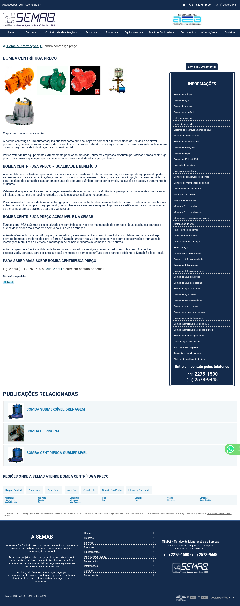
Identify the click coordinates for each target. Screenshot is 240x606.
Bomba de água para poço (187, 288)
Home (10, 32)
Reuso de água (181, 247)
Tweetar (8, 282)
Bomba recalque (182, 153)
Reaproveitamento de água (187, 241)
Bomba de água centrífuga (187, 277)
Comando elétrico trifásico (187, 159)
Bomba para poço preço (186, 306)
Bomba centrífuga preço (186, 265)
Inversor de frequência (185, 200)
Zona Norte (34, 490)
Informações (209, 32)
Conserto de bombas (184, 165)
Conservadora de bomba (186, 171)
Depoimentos (188, 32)
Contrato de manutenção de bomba (191, 183)
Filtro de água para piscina (187, 341)
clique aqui (54, 269)
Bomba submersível (184, 112)
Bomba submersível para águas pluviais (193, 330)
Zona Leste (89, 490)
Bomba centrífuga (183, 94)
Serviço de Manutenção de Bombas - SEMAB (43, 21)
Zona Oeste (53, 490)
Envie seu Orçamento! (202, 66)
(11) (225, 4)
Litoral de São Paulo (139, 490)
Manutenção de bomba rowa (188, 212)
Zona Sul (71, 490)
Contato (229, 32)
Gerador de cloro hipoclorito (187, 188)
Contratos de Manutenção (61, 32)
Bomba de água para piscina (188, 283)
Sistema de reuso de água (187, 135)
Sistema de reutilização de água (190, 359)
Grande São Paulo (112, 490)
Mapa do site (91, 575)
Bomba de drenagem (184, 147)
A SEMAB (42, 537)
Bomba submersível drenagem (189, 318)
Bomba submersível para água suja (191, 324)
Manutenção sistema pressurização (191, 218)
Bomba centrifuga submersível (189, 271)
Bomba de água (181, 100)
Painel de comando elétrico (187, 353)
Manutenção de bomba (185, 206)
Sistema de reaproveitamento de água (192, 130)
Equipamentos (134, 32)
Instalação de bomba (184, 194)
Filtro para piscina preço (186, 347)
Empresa (31, 32)
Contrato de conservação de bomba (191, 177)
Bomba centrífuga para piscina (189, 259)
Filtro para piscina (183, 118)
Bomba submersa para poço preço (191, 312)
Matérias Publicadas (161, 32)
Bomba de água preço (185, 294)
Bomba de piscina (183, 106)
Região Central (13, 490)
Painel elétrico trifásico (185, 235)
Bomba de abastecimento (186, 141)
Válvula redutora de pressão (187, 253)
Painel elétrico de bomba (186, 230)
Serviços (91, 32)
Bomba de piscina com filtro (188, 300)
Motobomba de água (184, 224)
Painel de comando (183, 124)
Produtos (112, 32)
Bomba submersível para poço (189, 335)
